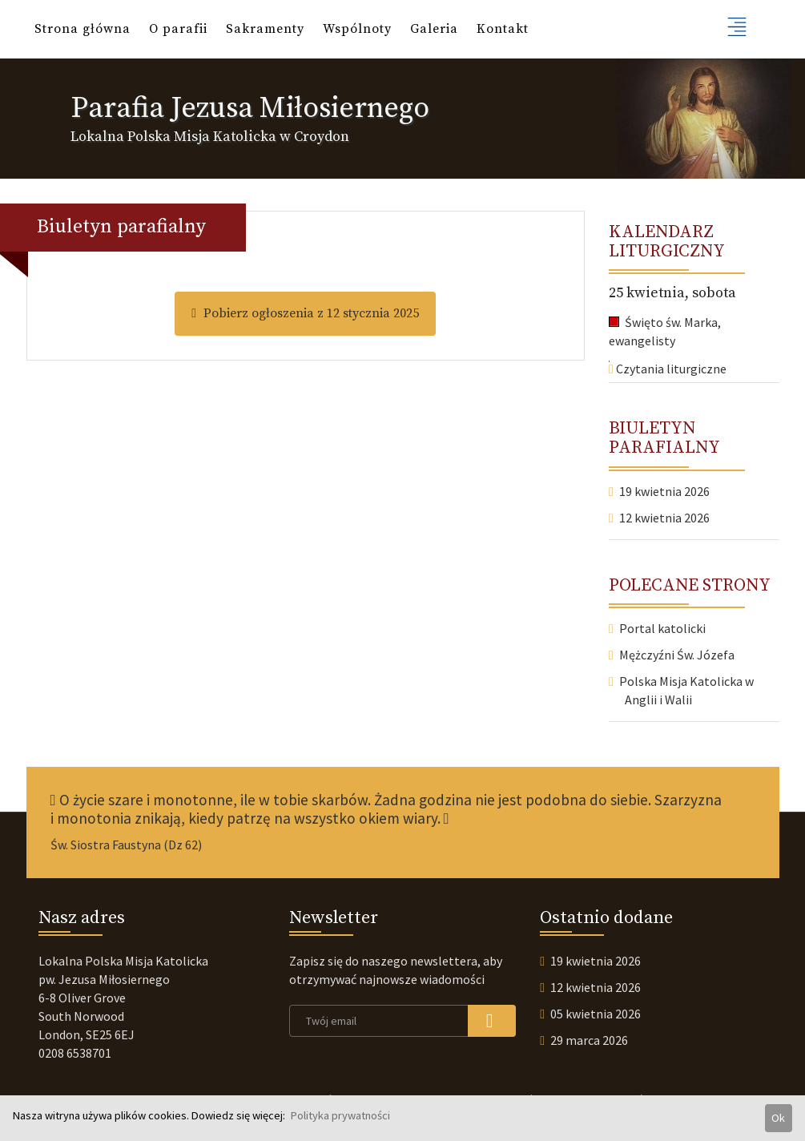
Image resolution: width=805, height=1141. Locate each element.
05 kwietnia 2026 (598, 1014)
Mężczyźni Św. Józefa (680, 655)
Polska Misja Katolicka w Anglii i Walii (689, 690)
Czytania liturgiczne (668, 369)
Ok (778, 1118)
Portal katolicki (665, 628)
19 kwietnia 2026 (667, 491)
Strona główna (82, 29)
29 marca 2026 (592, 1040)
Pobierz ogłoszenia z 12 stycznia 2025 (305, 313)
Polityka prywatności (340, 1115)
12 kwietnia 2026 (667, 518)
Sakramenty (265, 29)
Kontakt (503, 29)
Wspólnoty (357, 29)
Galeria (434, 29)
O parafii (178, 29)
